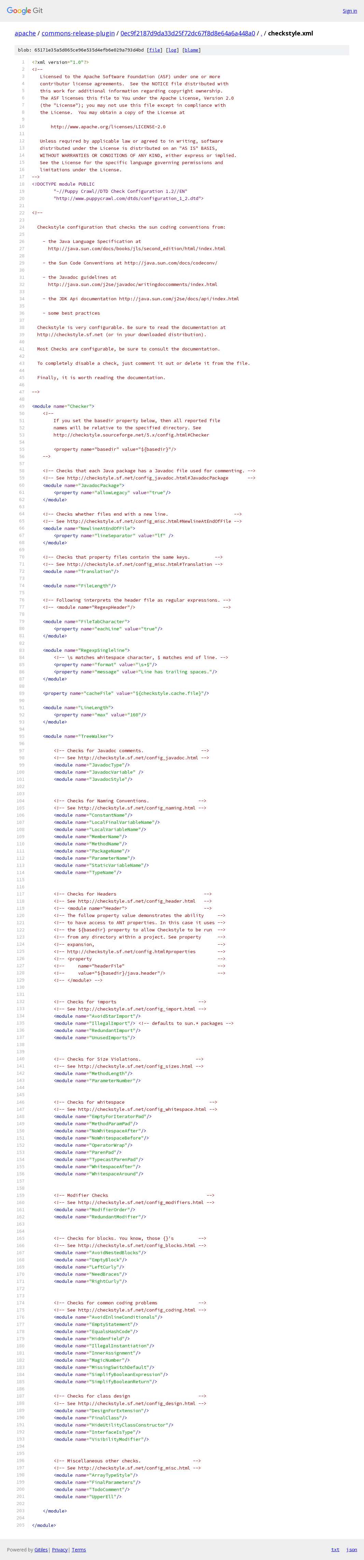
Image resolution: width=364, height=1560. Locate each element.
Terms (79, 1549)
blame (191, 50)
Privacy (60, 1549)
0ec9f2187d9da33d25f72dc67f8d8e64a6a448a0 (188, 33)
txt (335, 1549)
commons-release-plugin (78, 33)
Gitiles (41, 1549)
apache (25, 33)
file (154, 50)
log (172, 50)
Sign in (350, 11)
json (351, 1549)
